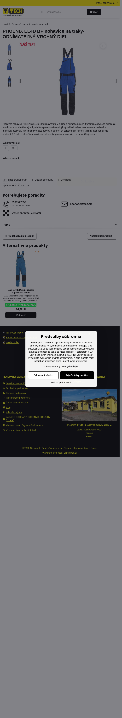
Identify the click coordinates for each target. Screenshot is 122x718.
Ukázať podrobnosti (61, 382)
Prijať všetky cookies (77, 375)
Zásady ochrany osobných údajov (61, 366)
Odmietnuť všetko (43, 375)
